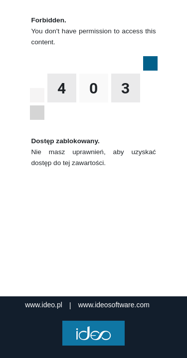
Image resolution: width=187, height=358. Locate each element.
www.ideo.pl (43, 305)
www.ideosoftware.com (114, 305)
